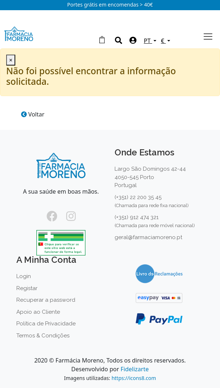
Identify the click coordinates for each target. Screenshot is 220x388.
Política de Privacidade (46, 323)
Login (23, 276)
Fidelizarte (134, 369)
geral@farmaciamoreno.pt (148, 237)
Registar (26, 288)
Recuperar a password (45, 300)
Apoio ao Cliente (38, 312)
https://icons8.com (134, 378)
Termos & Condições (42, 335)
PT (148, 41)
